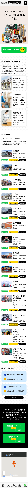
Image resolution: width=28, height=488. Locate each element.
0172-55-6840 (13, 232)
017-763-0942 (13, 361)
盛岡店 (15, 237)
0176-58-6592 (13, 203)
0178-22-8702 (13, 189)
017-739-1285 (13, 324)
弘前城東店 (17, 223)
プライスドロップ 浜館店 (19, 350)
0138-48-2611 (13, 160)
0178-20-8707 (13, 343)
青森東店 (16, 253)
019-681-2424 (13, 310)
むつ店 (15, 267)
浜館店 (15, 165)
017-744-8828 (13, 174)
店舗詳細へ (22, 160)
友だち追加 (5, 160)
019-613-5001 (13, 290)
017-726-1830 (13, 262)
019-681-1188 (13, 247)
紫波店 (15, 282)
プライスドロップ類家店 (19, 331)
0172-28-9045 (13, 217)
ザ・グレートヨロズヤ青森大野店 (19, 316)
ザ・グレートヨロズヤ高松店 (19, 297)
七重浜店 (16, 151)
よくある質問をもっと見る (14, 398)
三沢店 (15, 194)
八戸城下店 (17, 180)
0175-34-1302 (13, 276)
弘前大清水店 (17, 208)
